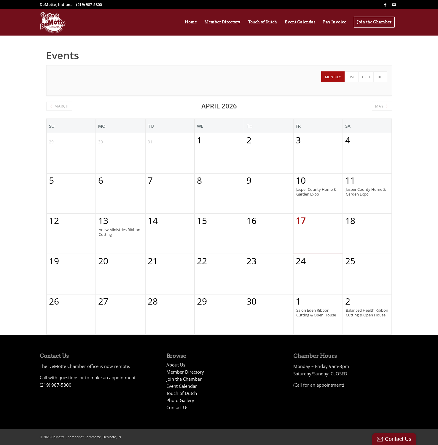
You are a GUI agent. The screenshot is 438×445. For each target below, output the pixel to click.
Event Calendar (181, 386)
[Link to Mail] (394, 4)
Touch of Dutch (181, 393)
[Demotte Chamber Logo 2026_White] (53, 22)
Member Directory (185, 372)
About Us (175, 365)
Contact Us (177, 407)
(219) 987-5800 (55, 385)
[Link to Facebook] (385, 4)
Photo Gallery (180, 400)
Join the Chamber (184, 379)
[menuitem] (190, 22)
